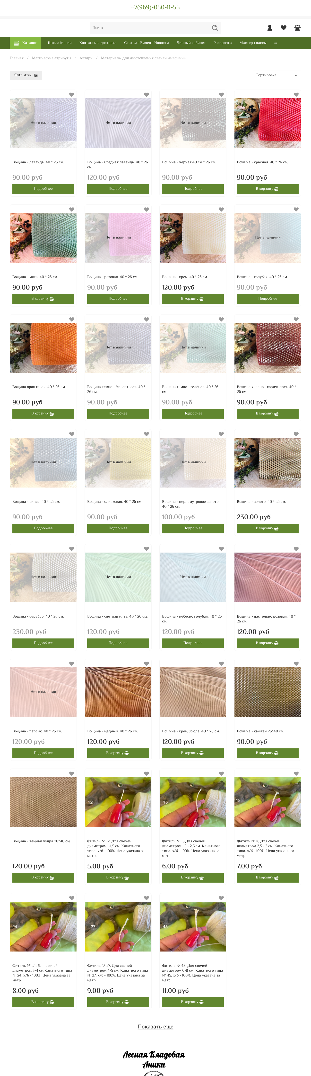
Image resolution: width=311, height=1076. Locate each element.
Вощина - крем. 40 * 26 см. (185, 277)
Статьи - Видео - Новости (146, 43)
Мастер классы (253, 43)
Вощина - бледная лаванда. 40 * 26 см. (117, 164)
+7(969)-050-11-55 (155, 8)
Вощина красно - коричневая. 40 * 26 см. (266, 389)
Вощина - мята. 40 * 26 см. (35, 277)
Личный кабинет (191, 43)
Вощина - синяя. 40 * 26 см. (36, 502)
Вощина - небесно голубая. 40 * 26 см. (192, 619)
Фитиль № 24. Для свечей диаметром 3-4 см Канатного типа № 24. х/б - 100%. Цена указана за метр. (42, 973)
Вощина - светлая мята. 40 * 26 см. (117, 617)
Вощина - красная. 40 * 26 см (262, 162)
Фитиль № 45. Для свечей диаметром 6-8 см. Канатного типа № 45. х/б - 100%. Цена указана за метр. (192, 973)
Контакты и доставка (97, 43)
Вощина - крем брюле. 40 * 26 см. (191, 731)
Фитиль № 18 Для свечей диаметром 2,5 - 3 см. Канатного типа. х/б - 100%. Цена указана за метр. (265, 848)
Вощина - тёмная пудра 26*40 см (41, 841)
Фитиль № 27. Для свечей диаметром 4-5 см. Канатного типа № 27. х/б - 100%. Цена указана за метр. (117, 973)
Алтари (86, 58)
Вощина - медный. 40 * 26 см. (112, 731)
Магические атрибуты (51, 58)
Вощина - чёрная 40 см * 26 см (188, 162)
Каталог (25, 43)
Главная (17, 58)
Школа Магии (60, 43)
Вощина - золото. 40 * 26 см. (261, 502)
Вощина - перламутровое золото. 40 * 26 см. (190, 504)
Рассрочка (223, 43)
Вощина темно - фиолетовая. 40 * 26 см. (116, 389)
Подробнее (43, 189)
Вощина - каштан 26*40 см (260, 731)
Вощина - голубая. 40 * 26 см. (262, 277)
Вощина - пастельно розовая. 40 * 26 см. (266, 619)
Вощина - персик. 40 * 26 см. (37, 731)
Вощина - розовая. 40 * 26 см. (112, 277)
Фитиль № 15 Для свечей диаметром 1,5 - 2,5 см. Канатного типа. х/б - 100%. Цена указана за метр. (191, 848)
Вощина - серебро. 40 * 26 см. (38, 617)
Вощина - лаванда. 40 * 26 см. (38, 162)
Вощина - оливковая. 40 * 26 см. (114, 502)
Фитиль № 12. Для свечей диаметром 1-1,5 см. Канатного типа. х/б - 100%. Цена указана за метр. (116, 848)
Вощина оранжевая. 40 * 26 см (38, 387)
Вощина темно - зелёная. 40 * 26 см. (190, 389)
